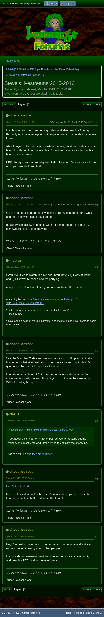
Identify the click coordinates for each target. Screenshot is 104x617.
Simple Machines (31, 612)
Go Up (7, 589)
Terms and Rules (81, 612)
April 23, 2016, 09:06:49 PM (20, 536)
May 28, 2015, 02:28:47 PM (20, 122)
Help (68, 612)
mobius (15, 260)
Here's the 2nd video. (19, 486)
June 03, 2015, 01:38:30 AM (20, 478)
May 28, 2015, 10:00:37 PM (20, 350)
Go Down (9, 104)
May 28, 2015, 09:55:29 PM (20, 267)
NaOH (14, 414)
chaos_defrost (21, 115)
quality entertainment (40, 454)
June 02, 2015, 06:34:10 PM (20, 420)
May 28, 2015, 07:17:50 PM (20, 204)
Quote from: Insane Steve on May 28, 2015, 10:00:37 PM (42, 430)
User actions (91, 104)
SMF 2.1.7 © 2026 (11, 612)
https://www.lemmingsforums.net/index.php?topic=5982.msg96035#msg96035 (41, 301)
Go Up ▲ (97, 612)
